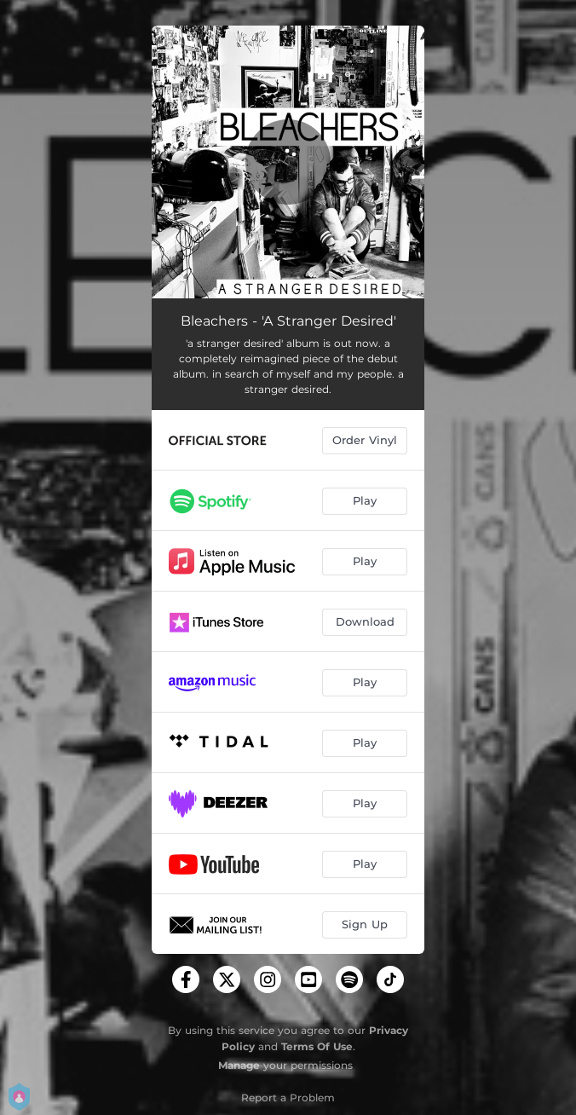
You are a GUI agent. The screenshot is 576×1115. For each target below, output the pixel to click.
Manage (239, 1065)
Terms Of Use (317, 1046)
